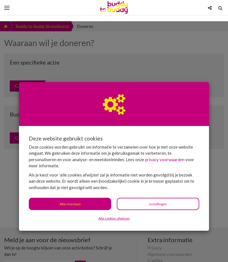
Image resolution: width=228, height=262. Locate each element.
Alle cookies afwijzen (114, 197)
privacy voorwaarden (164, 138)
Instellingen (158, 183)
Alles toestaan (70, 183)
